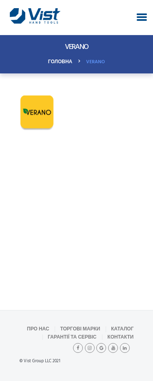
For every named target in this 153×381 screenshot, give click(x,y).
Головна (60, 62)
